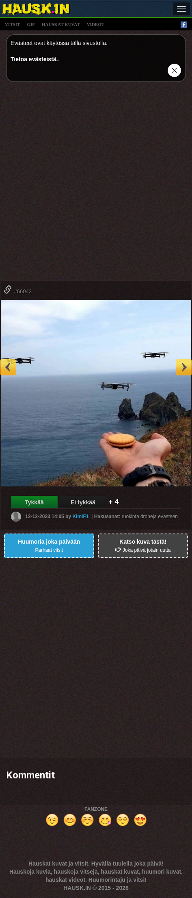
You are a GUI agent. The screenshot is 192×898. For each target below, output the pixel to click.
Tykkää (34, 502)
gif (31, 24)
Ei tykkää (83, 502)
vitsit (12, 24)
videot (95, 24)
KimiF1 (80, 516)
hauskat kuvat (61, 24)
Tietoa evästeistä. (34, 59)
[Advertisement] (96, 184)
